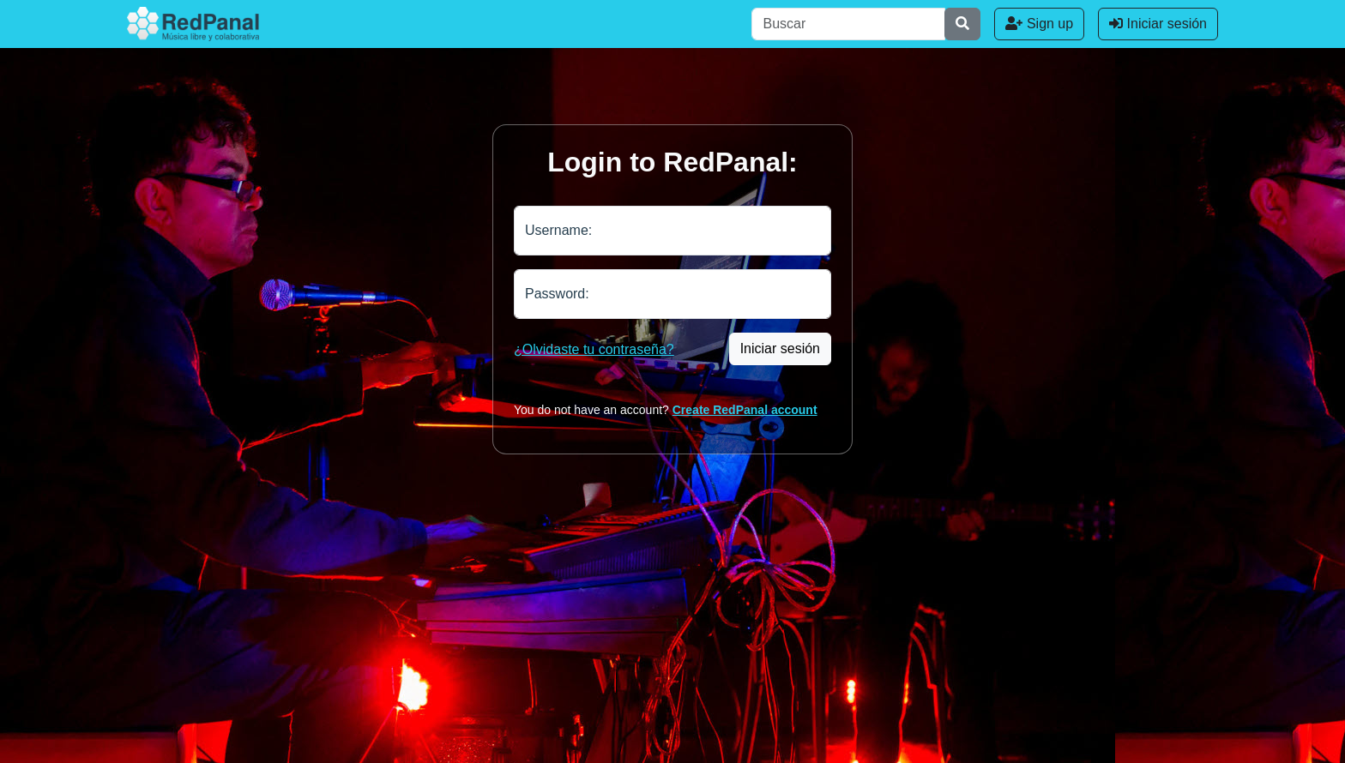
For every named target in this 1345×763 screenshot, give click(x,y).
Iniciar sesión (1158, 23)
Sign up (1039, 23)
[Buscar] (848, 24)
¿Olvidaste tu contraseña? (594, 349)
